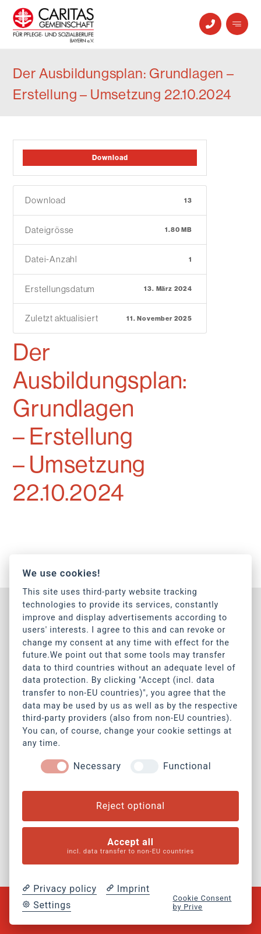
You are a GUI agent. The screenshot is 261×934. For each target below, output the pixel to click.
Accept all (130, 846)
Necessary (97, 766)
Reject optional (130, 805)
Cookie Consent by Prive (201, 902)
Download (110, 157)
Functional (187, 766)
